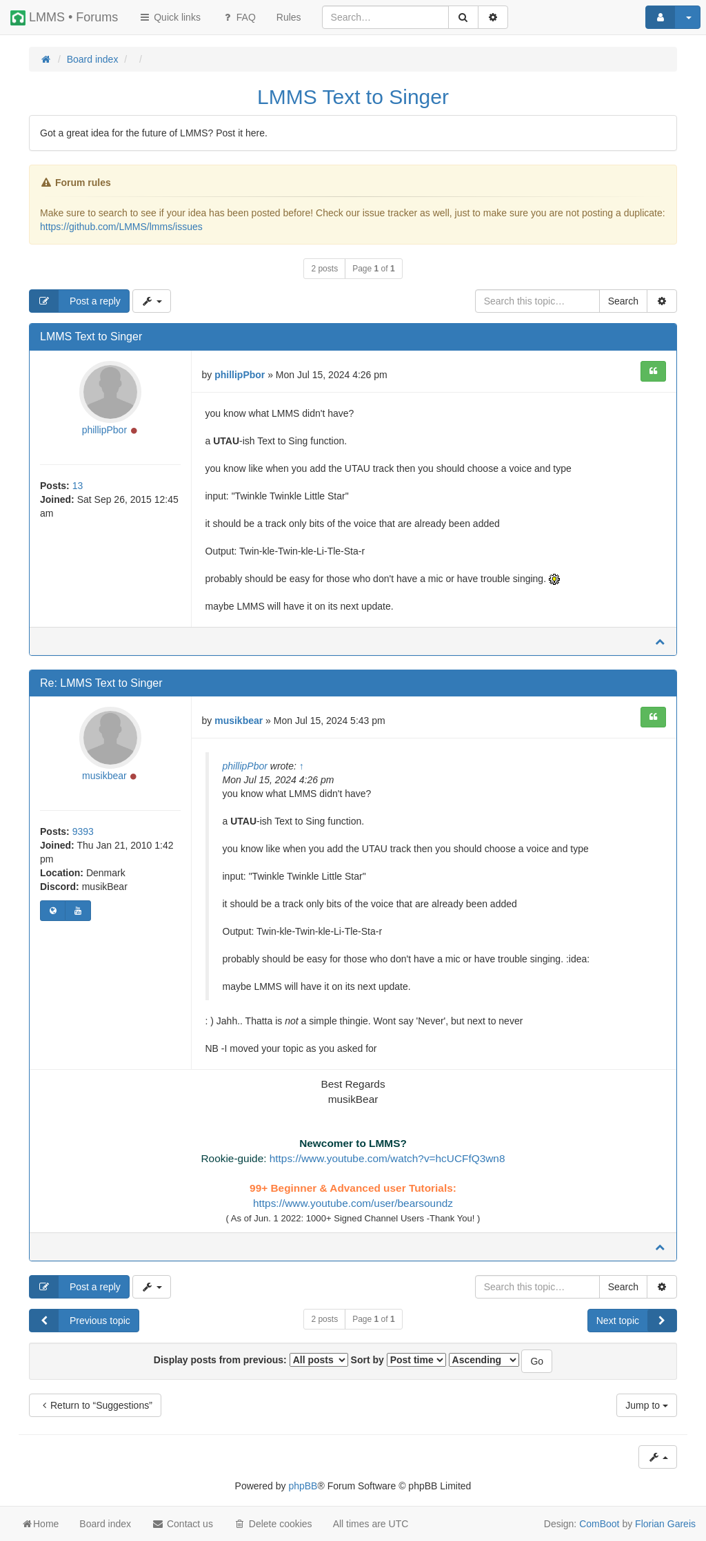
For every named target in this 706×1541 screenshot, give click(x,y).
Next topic (636, 1321)
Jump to (646, 1405)
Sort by (398, 1360)
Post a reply (75, 301)
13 (77, 485)
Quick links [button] (170, 17)
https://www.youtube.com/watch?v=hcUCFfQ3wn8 (387, 1158)
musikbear (104, 775)
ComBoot (599, 1523)
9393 (83, 831)
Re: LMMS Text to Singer (101, 683)
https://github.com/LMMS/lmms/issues (121, 226)
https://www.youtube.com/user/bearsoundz (353, 1203)
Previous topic (80, 1321)
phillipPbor (104, 429)
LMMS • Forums (64, 17)
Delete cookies (273, 1523)
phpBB (302, 1485)
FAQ (238, 17)
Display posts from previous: (251, 1360)
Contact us (182, 1523)
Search (623, 301)
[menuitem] (289, 17)
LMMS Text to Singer (353, 96)
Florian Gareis (665, 1523)
